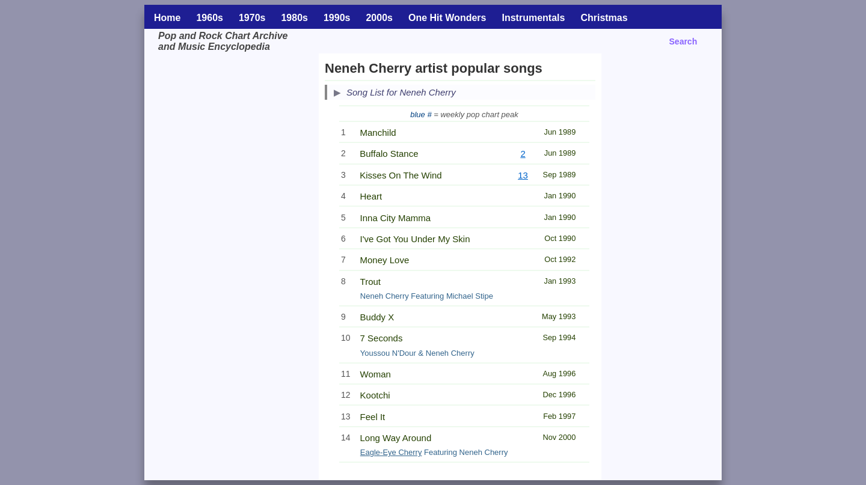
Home (167, 18)
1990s (337, 18)
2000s (379, 18)
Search (683, 41)
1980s (294, 18)
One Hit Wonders (447, 18)
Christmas (603, 18)
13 (523, 175)
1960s (209, 18)
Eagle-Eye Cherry (391, 452)
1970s (252, 18)
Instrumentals (533, 18)
